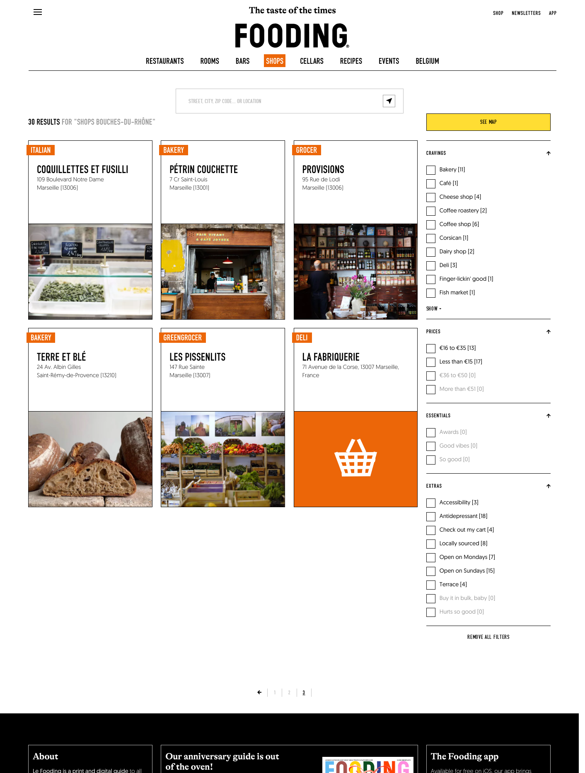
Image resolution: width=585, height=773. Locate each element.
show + (434, 309)
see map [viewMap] (488, 122)
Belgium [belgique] (427, 62)
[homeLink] (292, 35)
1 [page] (274, 692)
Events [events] (389, 62)
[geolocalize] (389, 101)
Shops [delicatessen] (274, 62)
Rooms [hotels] (210, 62)
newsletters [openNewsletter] (526, 13)
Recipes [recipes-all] (351, 62)
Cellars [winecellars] (312, 62)
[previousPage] (259, 693)
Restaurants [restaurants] (165, 62)
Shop (498, 13)
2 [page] (289, 692)
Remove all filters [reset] (488, 637)
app (552, 13)
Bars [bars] (243, 62)
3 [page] (304, 692)
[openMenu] (38, 12)
